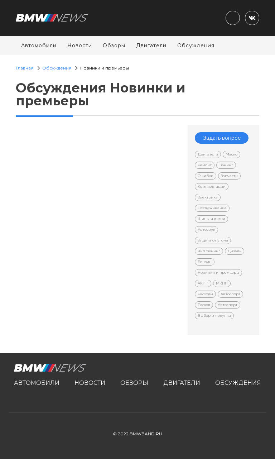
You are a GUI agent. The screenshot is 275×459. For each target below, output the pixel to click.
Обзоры (114, 45)
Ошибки (205, 175)
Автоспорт (230, 294)
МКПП (222, 283)
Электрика (208, 197)
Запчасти (229, 175)
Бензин (205, 261)
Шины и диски (211, 218)
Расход (204, 304)
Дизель (234, 251)
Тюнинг (226, 165)
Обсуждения (195, 45)
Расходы (205, 294)
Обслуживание (212, 208)
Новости (79, 45)
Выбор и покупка (214, 315)
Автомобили (39, 45)
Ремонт (205, 165)
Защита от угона (213, 240)
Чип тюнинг (209, 251)
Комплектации (212, 186)
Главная (25, 68)
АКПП (203, 283)
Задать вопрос (222, 138)
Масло (231, 154)
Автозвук (206, 229)
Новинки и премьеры (218, 272)
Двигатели (151, 45)
